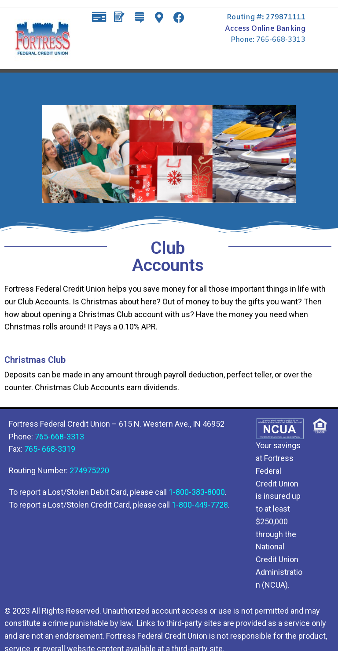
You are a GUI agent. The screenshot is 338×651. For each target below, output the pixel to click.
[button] (93, 42)
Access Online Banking (265, 28)
